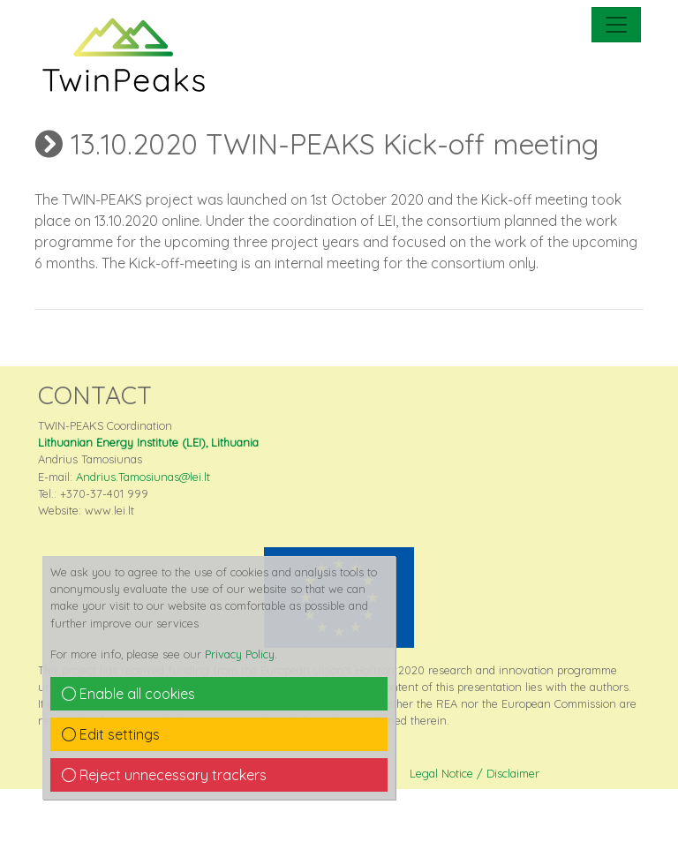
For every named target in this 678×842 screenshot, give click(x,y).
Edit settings (111, 734)
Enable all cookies (128, 694)
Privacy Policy (240, 654)
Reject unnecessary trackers (164, 775)
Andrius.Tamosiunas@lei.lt (143, 477)
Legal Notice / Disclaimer (474, 773)
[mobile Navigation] (616, 24)
